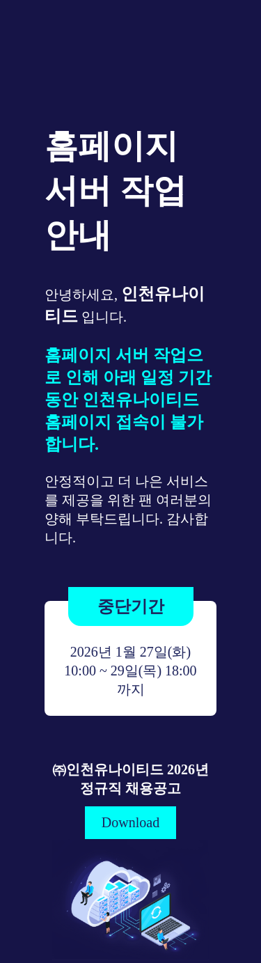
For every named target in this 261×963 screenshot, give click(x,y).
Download (130, 822)
